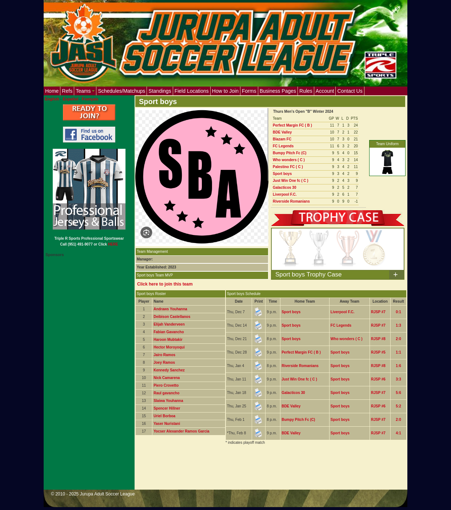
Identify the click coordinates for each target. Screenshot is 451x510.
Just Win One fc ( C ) (290, 181)
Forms (249, 91)
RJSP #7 (378, 312)
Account (325, 91)
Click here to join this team (165, 284)
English (52, 99)
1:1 (398, 352)
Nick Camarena (166, 378)
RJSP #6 (378, 379)
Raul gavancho (166, 393)
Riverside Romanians (291, 201)
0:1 (398, 312)
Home (52, 91)
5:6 (398, 393)
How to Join (225, 91)
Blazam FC (282, 139)
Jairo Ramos (164, 355)
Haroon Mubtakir (167, 340)
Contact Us (349, 91)
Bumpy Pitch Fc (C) (289, 153)
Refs (67, 91)
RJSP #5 (378, 352)
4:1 (398, 433)
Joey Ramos (164, 362)
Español (71, 99)
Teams (85, 91)
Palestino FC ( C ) (288, 167)
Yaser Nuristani (166, 424)
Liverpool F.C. (285, 194)
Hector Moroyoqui (169, 347)
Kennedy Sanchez (169, 370)
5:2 (398, 406)
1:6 (398, 366)
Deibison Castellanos (171, 317)
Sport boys (282, 174)
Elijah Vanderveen (169, 324)
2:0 (398, 339)
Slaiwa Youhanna (168, 401)
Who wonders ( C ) (289, 160)
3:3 (398, 379)
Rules (305, 91)
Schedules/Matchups (121, 91)
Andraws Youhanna (170, 309)
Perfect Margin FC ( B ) (292, 125)
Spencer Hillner (166, 408)
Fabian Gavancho (168, 332)
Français (90, 99)
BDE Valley (282, 132)
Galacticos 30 (284, 188)
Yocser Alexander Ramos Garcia (181, 431)
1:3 (398, 325)
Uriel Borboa (164, 416)
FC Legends (283, 146)
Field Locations (192, 91)
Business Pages (278, 91)
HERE (113, 244)
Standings (159, 91)
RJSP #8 (378, 339)
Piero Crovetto (166, 385)
